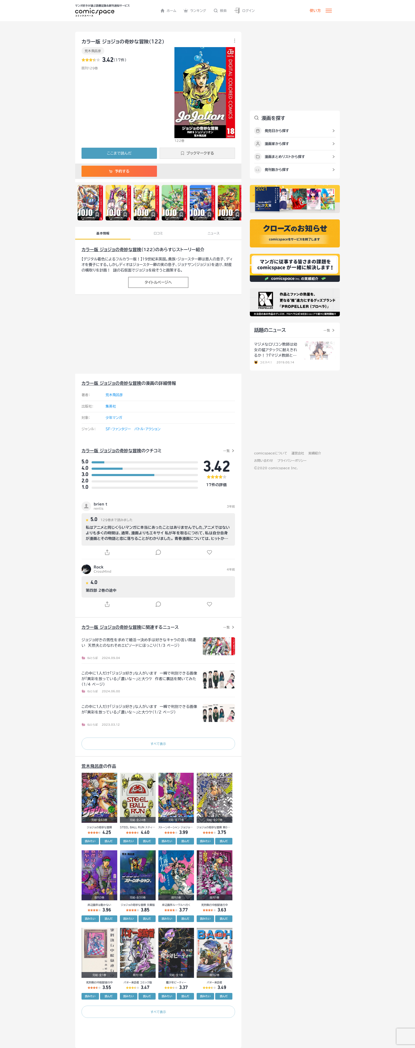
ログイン (244, 11)
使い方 (315, 10)
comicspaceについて (270, 453)
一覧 (226, 450)
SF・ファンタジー (118, 429)
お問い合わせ (263, 460)
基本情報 (102, 233)
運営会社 (297, 453)
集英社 (111, 406)
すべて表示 (158, 743)
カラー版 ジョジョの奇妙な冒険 (111, 249)
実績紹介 (314, 453)
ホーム (168, 10)
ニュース (214, 233)
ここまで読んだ (119, 153)
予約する (119, 171)
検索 (220, 10)
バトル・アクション (147, 429)
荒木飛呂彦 (93, 50)
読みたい (90, 841)
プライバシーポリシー (291, 460)
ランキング (195, 10)
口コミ (158, 233)
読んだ (108, 841)
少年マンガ (114, 417)
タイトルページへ (158, 282)
